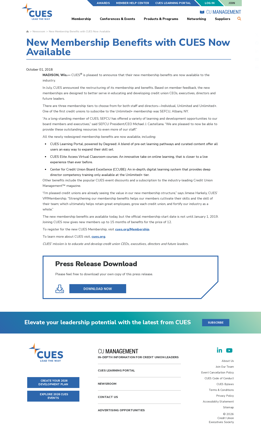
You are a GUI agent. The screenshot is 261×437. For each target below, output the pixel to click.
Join (232, 3)
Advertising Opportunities (121, 410)
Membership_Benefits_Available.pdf (92, 289)
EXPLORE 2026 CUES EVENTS (53, 396)
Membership (81, 19)
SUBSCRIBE (215, 322)
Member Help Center (132, 3)
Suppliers (222, 19)
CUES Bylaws (225, 384)
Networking (196, 19)
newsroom (107, 384)
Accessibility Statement (218, 401)
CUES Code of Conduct (219, 378)
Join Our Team (225, 367)
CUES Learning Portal (173, 3)
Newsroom (39, 31)
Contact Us (108, 397)
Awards (103, 3)
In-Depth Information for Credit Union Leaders (138, 354)
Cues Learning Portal (116, 371)
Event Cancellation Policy (217, 372)
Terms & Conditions (221, 390)
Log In (209, 3)
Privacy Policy (225, 396)
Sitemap (228, 407)
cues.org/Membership (132, 229)
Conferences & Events (117, 19)
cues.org (98, 236)
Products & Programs (161, 19)
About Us (228, 361)
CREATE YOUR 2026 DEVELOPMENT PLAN (53, 382)
